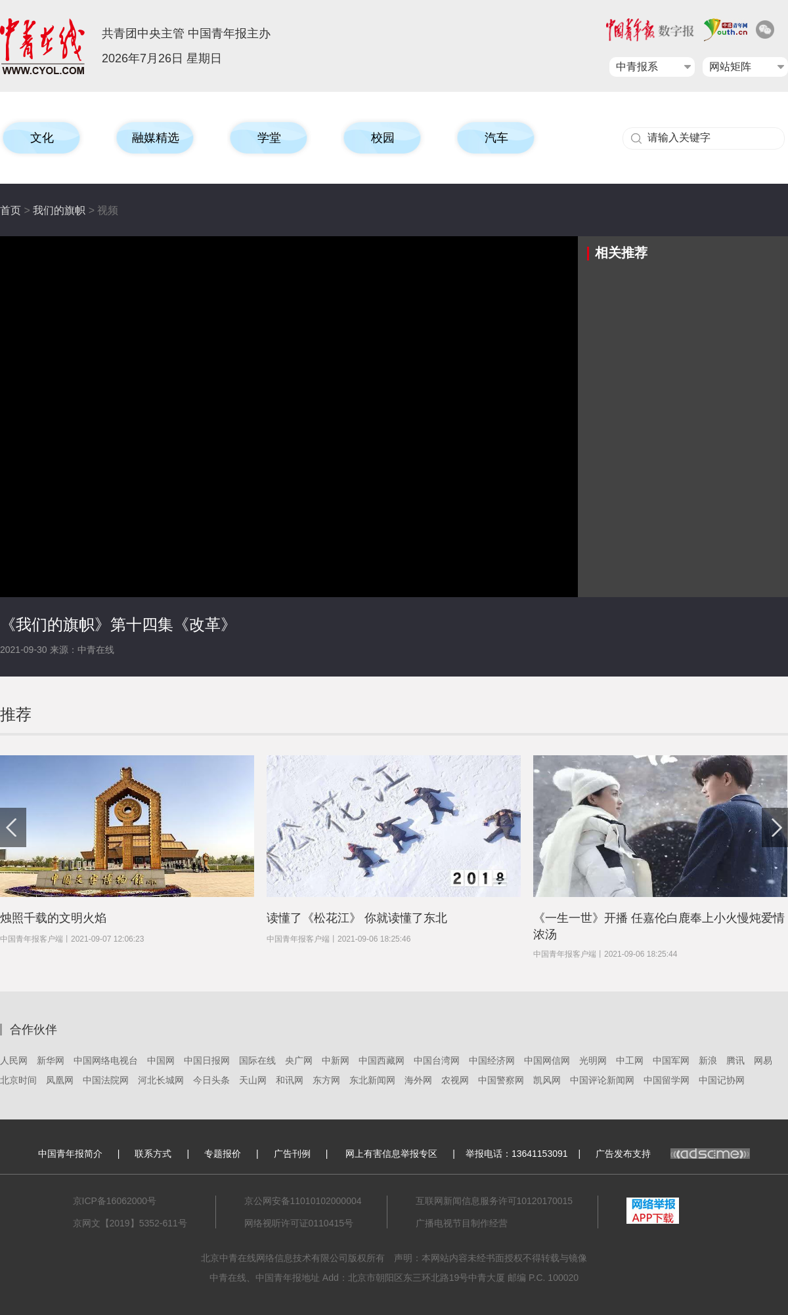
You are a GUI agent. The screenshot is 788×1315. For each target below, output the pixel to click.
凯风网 (547, 1080)
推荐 (16, 714)
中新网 (335, 1060)
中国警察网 (501, 1080)
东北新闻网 (372, 1080)
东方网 (326, 1080)
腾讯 (735, 1060)
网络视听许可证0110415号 (299, 1223)
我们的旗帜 (59, 210)
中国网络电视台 (106, 1060)
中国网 (161, 1060)
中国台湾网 (437, 1060)
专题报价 (222, 1153)
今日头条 (211, 1080)
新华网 (50, 1060)
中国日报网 (207, 1060)
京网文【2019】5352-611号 (130, 1223)
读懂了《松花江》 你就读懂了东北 (357, 918)
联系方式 (153, 1153)
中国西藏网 (382, 1060)
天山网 (253, 1080)
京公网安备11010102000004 (303, 1201)
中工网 (630, 1060)
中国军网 (671, 1060)
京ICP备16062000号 (115, 1201)
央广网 (299, 1060)
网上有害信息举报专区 (391, 1153)
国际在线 (257, 1060)
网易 (763, 1060)
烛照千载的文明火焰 (53, 918)
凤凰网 (60, 1080)
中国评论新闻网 (602, 1080)
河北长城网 (161, 1080)
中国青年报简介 (70, 1153)
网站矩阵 (730, 66)
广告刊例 (292, 1153)
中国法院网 (106, 1080)
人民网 (14, 1060)
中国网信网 (547, 1060)
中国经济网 (492, 1060)
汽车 (496, 137)
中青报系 (637, 66)
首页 (10, 210)
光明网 (593, 1060)
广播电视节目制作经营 (462, 1223)
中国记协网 (722, 1080)
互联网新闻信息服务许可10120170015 (494, 1201)
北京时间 (18, 1080)
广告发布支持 (673, 1153)
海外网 (418, 1080)
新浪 (708, 1060)
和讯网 (289, 1080)
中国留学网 (667, 1080)
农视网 (455, 1080)
